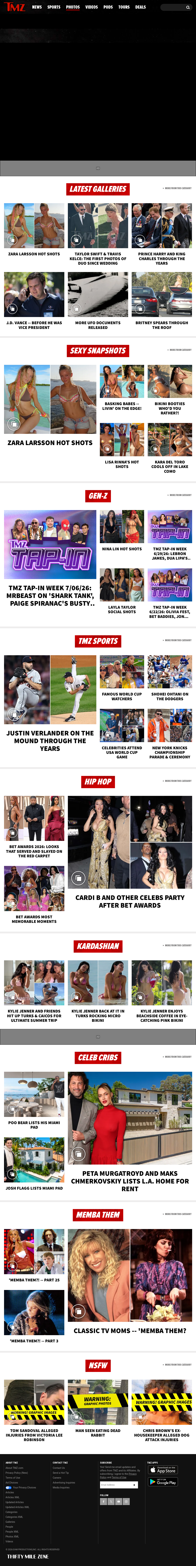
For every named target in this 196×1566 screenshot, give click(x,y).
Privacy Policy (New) (17, 1472)
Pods (125, 36)
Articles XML (13, 1497)
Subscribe (134, 1484)
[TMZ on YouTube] (118, 1501)
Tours (150, 36)
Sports (39, 36)
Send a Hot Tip (61, 1472)
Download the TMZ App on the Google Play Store (163, 1481)
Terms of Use (13, 1477)
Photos (69, 36)
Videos (99, 36)
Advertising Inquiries (64, 1482)
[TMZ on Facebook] (6, 6)
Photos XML (12, 1536)
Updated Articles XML (17, 1507)
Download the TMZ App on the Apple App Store (163, 1469)
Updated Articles (15, 1502)
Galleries (10, 1521)
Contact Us (59, 1468)
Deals (177, 36)
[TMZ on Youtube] (18, 6)
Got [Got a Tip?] (15, 21)
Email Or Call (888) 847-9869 (44, 21)
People (9, 1526)
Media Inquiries (61, 1487)
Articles (10, 1492)
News (12, 36)
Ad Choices (12, 1482)
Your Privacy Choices (21, 1487)
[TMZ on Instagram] (25, 6)
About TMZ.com (14, 1468)
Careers (57, 1477)
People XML (12, 1531)
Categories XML (14, 1517)
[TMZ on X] (11, 6)
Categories (11, 1512)
